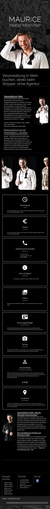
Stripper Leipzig (8, 482)
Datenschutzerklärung (31, 502)
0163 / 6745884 (27, 257)
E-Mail (46, 502)
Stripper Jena (7, 488)
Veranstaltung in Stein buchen (14, 498)
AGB (38, 502)
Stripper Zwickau (8, 493)
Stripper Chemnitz (8, 486)
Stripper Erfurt (7, 492)
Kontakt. (26, 119)
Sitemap (42, 502)
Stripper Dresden (8, 484)
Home (4, 498)
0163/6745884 (24, 480)
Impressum (22, 502)
